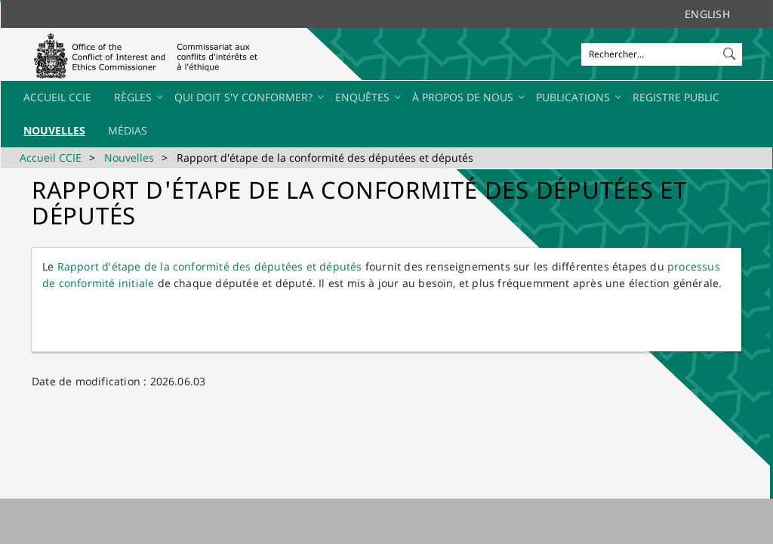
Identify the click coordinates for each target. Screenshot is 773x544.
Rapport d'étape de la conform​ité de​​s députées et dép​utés (209, 266)
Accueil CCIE (51, 157)
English (707, 14)
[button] (730, 50)
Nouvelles (129, 157)
